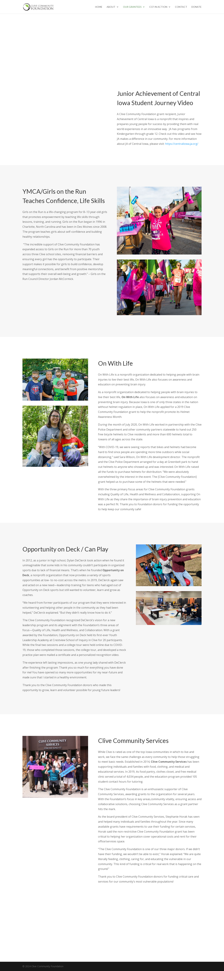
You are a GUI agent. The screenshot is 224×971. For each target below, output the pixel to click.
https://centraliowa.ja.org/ (181, 144)
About (111, 7)
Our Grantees (132, 7)
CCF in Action (158, 7)
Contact (181, 7)
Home (98, 7)
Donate (196, 7)
